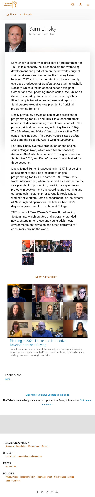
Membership (33, 446)
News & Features (46, 277)
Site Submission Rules (64, 477)
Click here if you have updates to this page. (47, 394)
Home (12, 14)
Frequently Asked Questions (30, 456)
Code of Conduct (13, 481)
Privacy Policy (12, 477)
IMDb (8, 379)
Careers (45, 446)
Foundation (21, 446)
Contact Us (10, 456)
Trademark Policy (27, 477)
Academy (10, 446)
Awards (28, 14)
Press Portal (11, 467)
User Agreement (45, 477)
